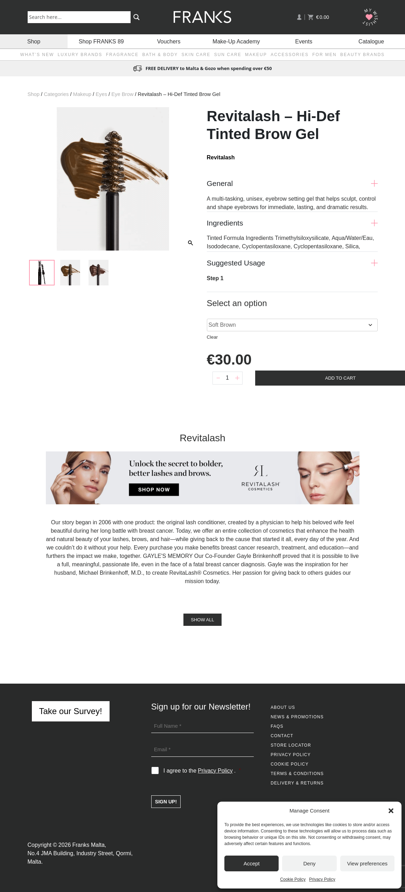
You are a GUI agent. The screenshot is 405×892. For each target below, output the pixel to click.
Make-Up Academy (236, 41)
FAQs (277, 726)
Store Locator (291, 745)
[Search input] (80, 17)
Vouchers (169, 41)
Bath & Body (160, 54)
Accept (252, 863)
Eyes (101, 94)
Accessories (290, 54)
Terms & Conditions (297, 773)
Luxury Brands (80, 54)
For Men (324, 54)
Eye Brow (122, 94)
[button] (390, 810)
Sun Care (228, 54)
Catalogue (371, 41)
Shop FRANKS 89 (101, 41)
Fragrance (122, 54)
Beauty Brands (362, 54)
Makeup (256, 54)
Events (303, 41)
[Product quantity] (227, 378)
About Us (283, 707)
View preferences (367, 863)
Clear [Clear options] (212, 337)
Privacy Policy (322, 879)
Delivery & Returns (297, 783)
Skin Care (196, 54)
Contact (282, 735)
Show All (202, 619)
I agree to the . (202, 771)
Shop (33, 41)
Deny (309, 863)
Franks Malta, (89, 845)
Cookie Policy (293, 879)
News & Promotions (297, 716)
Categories (56, 94)
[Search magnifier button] (136, 17)
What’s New (37, 54)
